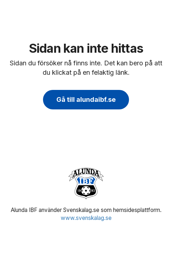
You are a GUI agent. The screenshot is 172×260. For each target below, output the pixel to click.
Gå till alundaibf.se (86, 99)
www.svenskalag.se (86, 217)
